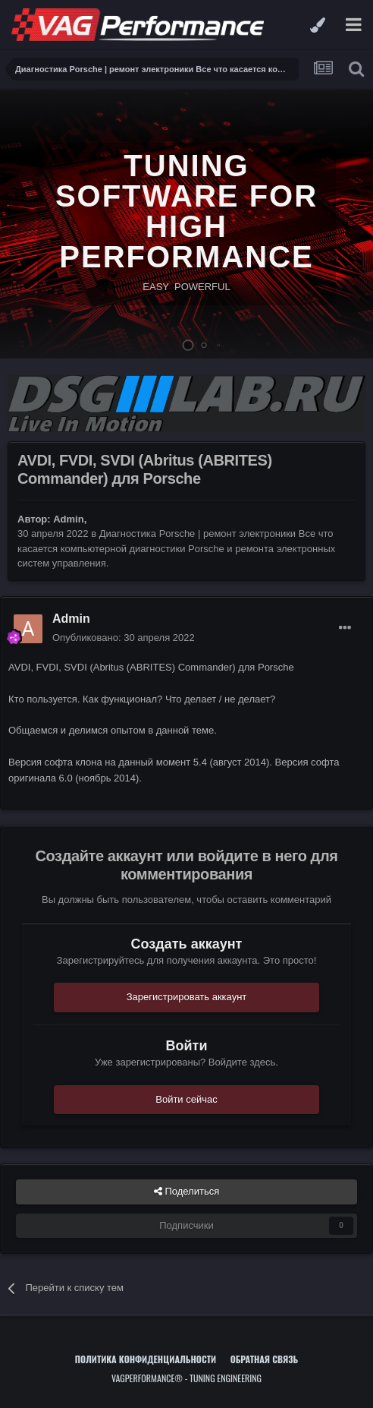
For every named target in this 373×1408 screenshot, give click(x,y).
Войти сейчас (186, 1099)
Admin (68, 519)
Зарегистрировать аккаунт (187, 996)
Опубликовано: (123, 637)
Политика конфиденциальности (145, 1359)
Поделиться (186, 1191)
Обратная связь (264, 1359)
